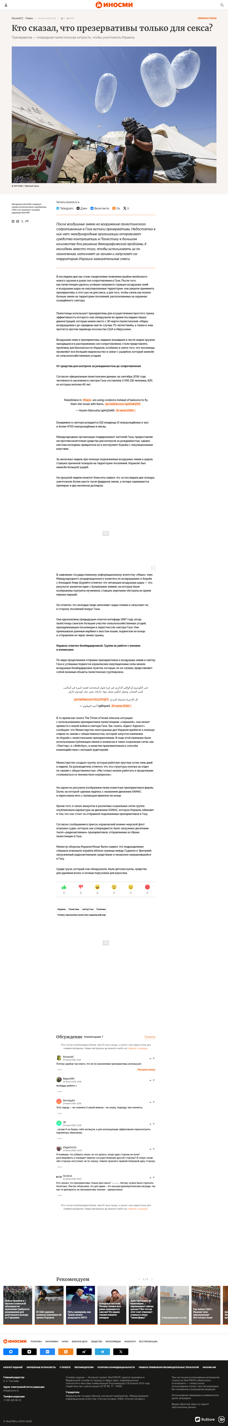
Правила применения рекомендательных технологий (169, 1367)
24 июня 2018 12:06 (47, 18)
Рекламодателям (83, 1367)
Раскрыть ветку (146, 1069)
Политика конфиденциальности (116, 1367)
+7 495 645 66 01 (12, 1400)
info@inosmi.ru (11, 1390)
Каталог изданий (12, 1367)
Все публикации (148, 1342)
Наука (65, 1342)
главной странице (137, 1048)
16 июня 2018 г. (125, 410)
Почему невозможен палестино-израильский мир (81, 915)
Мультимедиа (113, 1342)
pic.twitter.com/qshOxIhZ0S (122, 404)
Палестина (74, 909)
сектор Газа (87, 909)
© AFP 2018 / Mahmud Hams (25, 186)
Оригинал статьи (207, 18)
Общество (96, 1342)
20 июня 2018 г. (121, 706)
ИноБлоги (130, 1342)
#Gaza (87, 400)
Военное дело (80, 1342)
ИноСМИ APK (209, 1367)
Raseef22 (17, 18)
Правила (149, 1036)
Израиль (61, 909)
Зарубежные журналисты (41, 1367)
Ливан (29, 18)
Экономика (51, 1342)
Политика (101, 909)
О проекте (65, 1367)
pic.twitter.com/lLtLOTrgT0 (91, 699)
